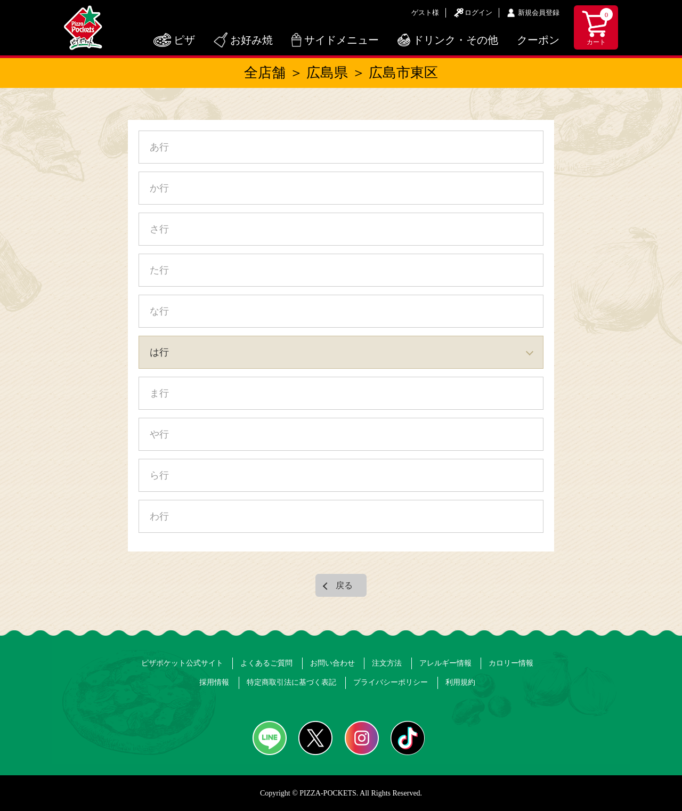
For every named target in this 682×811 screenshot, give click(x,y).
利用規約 (460, 682)
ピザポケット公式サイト (182, 663)
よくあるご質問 (266, 663)
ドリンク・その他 (455, 40)
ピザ (184, 40)
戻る (344, 585)
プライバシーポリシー (390, 682)
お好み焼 (251, 40)
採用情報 (214, 682)
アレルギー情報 (445, 663)
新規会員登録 (538, 13)
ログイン (478, 13)
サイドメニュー (341, 40)
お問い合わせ (332, 663)
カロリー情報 (511, 663)
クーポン (538, 40)
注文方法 (387, 663)
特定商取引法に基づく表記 (291, 682)
